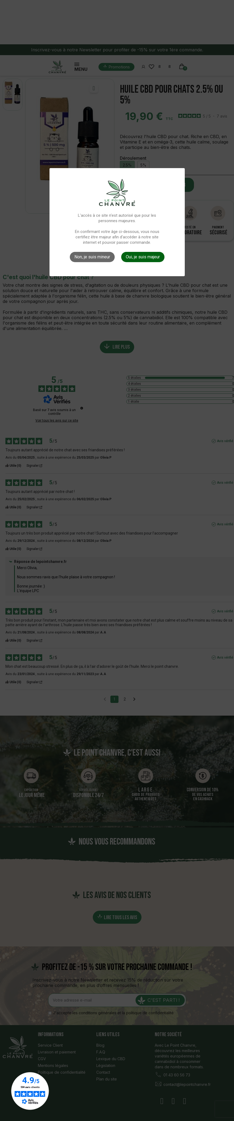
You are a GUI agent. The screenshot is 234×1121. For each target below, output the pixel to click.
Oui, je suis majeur (143, 256)
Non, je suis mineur (92, 256)
